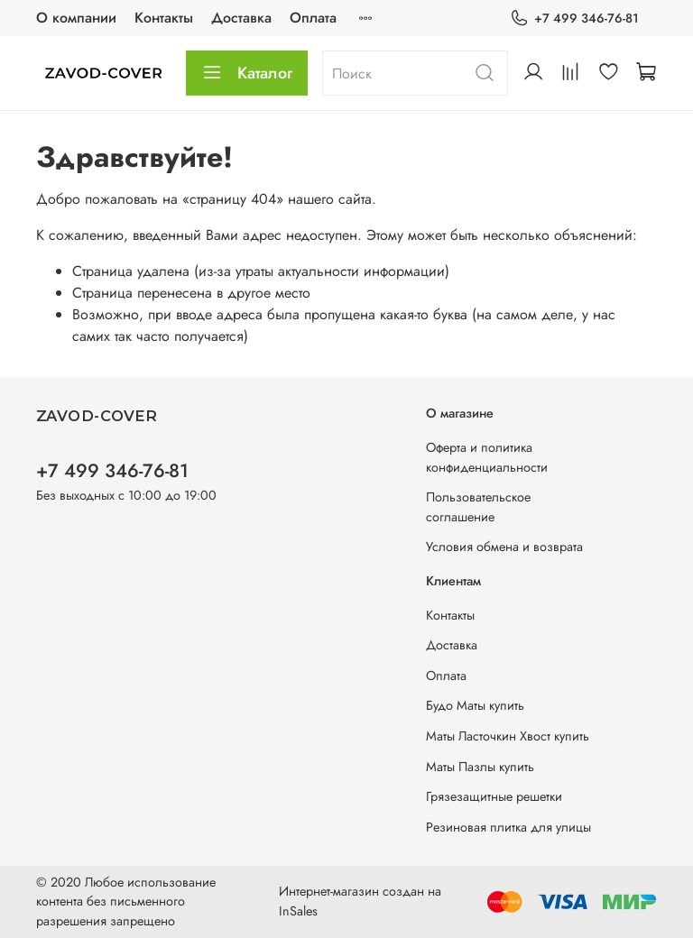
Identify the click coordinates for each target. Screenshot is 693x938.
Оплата (313, 17)
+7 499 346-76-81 (574, 18)
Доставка (241, 17)
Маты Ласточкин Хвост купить (507, 736)
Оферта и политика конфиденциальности (487, 457)
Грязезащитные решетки (494, 796)
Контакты (163, 17)
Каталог (246, 73)
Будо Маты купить (475, 705)
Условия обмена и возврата (504, 547)
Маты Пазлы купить (480, 767)
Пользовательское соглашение (478, 507)
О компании (76, 17)
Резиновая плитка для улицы (508, 827)
